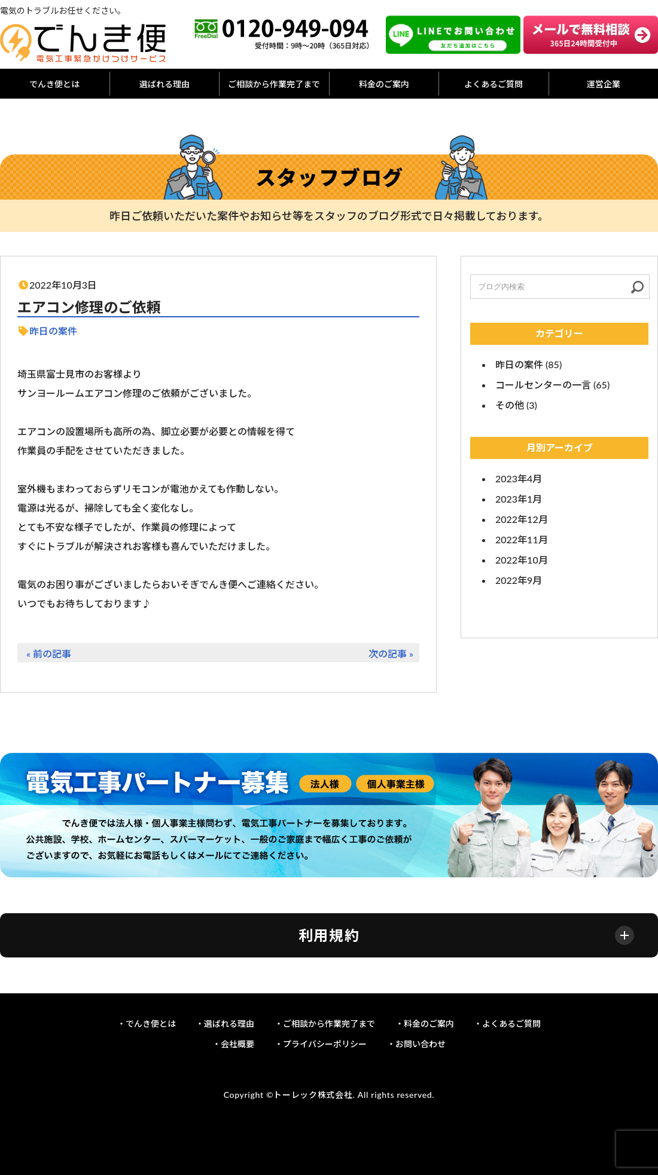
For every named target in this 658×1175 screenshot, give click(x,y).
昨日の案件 (53, 330)
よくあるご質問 (493, 84)
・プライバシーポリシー (321, 1044)
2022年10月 (521, 559)
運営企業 (603, 84)
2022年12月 (521, 519)
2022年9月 (518, 580)
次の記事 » (390, 653)
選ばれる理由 (164, 84)
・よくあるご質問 (507, 1023)
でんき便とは (54, 84)
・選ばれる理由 (225, 1023)
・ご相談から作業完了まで (325, 1023)
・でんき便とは (146, 1023)
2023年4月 (518, 478)
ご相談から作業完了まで (274, 84)
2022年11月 (521, 539)
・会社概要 (233, 1044)
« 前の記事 (48, 653)
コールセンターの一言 (543, 384)
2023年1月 (518, 498)
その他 (509, 405)
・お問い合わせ (416, 1044)
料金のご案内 (384, 84)
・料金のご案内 (424, 1023)
